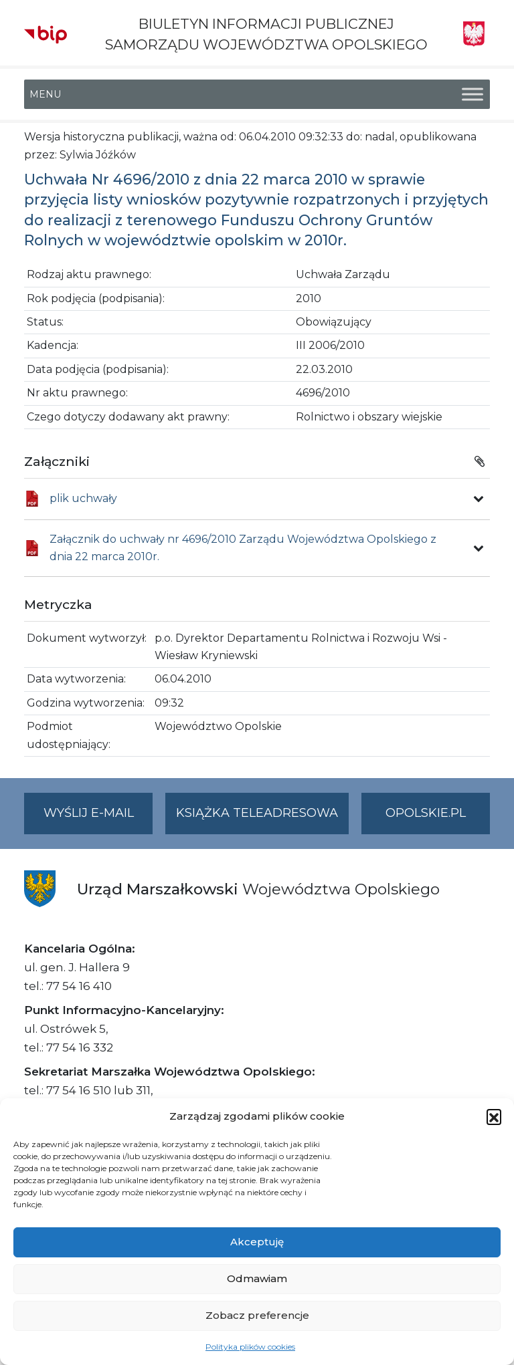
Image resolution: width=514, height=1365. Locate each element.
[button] (494, 1116)
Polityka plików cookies (250, 1347)
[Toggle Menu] (472, 94)
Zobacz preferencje (257, 1315)
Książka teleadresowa (257, 812)
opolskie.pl (426, 812)
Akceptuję (257, 1241)
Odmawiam (257, 1278)
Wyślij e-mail (98, 818)
